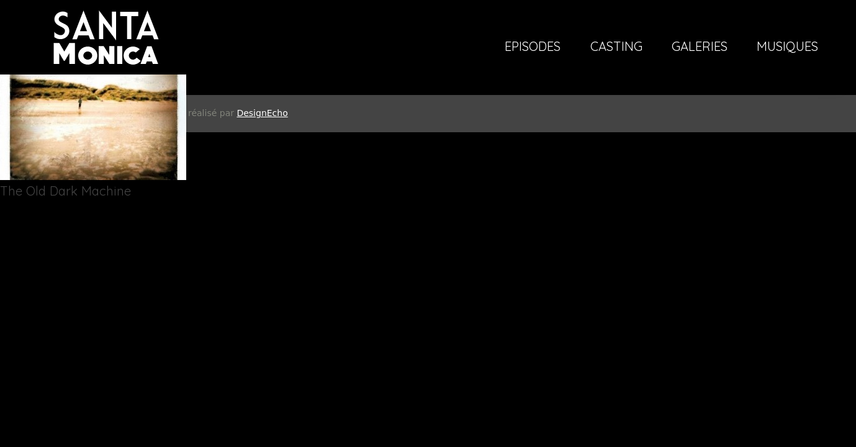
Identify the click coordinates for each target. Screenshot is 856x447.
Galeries (700, 47)
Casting (616, 47)
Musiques (787, 47)
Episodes (533, 47)
